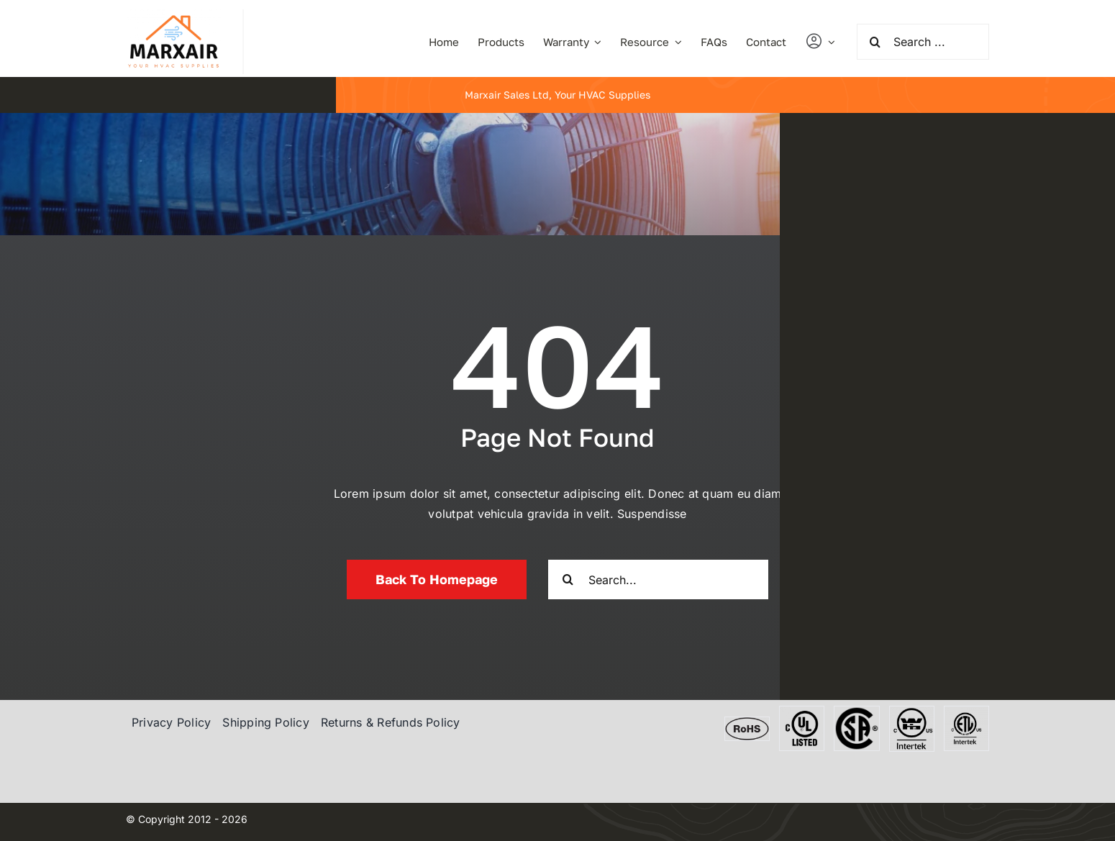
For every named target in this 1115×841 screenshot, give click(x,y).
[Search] (875, 42)
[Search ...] (923, 42)
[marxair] (173, 15)
